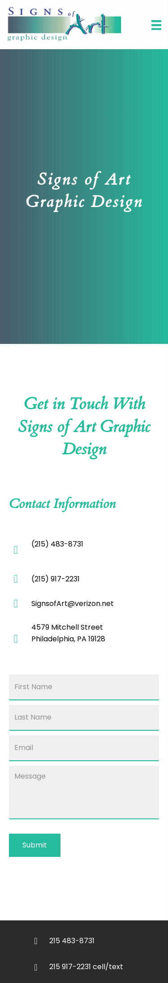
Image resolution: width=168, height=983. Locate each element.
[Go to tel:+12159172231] (95, 966)
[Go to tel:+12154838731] (95, 940)
